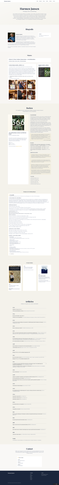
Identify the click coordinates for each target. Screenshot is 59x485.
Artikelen (50, 1)
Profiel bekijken (20, 465)
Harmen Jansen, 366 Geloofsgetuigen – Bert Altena (37, 146)
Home (37, 1)
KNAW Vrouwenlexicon (12, 214)
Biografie (40, 1)
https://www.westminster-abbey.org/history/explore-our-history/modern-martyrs (20, 213)
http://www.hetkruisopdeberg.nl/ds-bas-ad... (15, 243)
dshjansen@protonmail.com (21, 460)
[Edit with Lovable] (55, 484)
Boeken (47, 1)
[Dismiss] (58, 484)
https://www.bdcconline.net (13, 212)
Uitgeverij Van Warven (19, 146)
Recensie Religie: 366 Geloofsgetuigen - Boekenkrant (38, 149)
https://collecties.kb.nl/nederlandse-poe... (15, 249)
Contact (54, 1)
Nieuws (44, 1)
